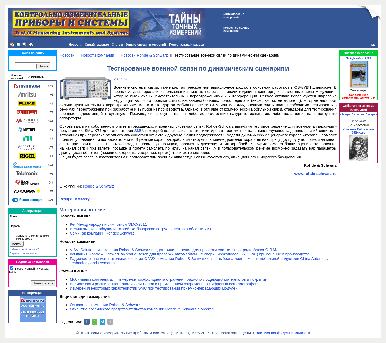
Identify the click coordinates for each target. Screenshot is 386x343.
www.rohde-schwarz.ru (315, 173)
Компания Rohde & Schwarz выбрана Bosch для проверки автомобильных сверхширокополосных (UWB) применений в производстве (190, 254)
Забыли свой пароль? (24, 249)
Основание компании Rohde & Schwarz (105, 304)
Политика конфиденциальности (281, 333)
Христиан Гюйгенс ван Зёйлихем (359, 131)
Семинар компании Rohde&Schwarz (102, 233)
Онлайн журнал (97, 44)
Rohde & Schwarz (98, 186)
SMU (138, 130)
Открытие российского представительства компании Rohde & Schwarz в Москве (142, 309)
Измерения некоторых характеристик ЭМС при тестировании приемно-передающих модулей (154, 288)
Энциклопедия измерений (146, 44)
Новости (75, 44)
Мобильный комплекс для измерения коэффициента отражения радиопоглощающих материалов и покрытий (168, 279)
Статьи (117, 44)
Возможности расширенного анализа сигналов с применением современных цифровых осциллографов (164, 284)
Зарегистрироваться (23, 253)
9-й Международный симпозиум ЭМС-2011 (108, 224)
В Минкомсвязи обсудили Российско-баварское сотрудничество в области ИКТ (141, 229)
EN (373, 44)
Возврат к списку (74, 199)
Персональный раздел (186, 44)
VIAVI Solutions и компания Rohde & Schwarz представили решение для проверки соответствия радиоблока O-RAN (174, 249)
